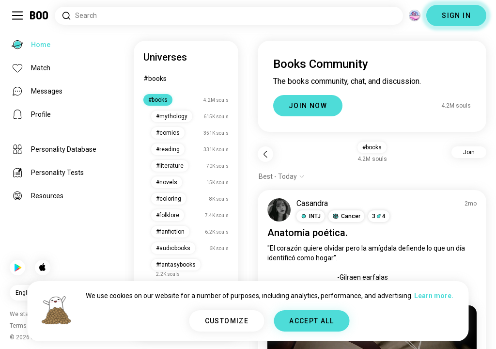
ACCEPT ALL (311, 321)
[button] (310, 216)
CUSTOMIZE (227, 321)
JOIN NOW (308, 106)
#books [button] (372, 147)
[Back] (265, 154)
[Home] (39, 15)
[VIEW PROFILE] (279, 210)
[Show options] (282, 176)
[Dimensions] (414, 15)
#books (155, 78)
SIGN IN (456, 15)
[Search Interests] (229, 16)
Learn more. (433, 296)
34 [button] (379, 216)
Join (469, 152)
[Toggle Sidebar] (17, 15)
